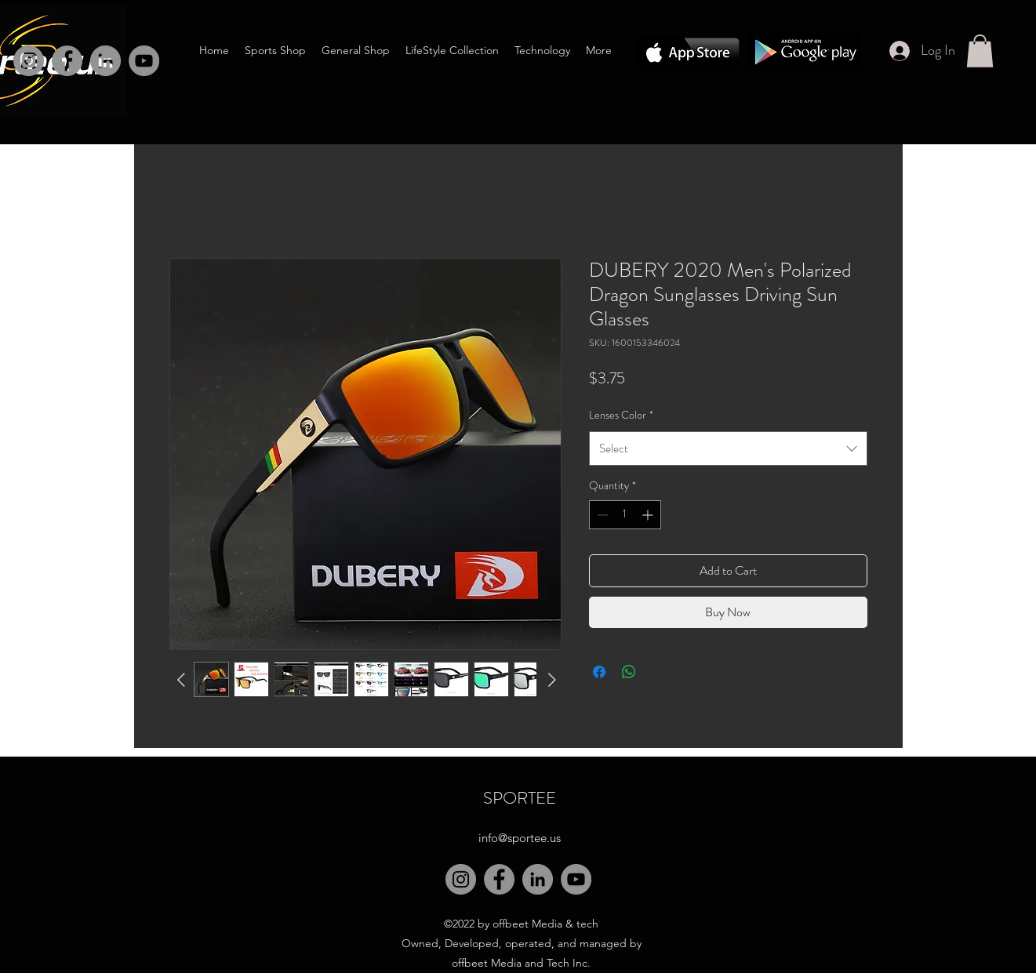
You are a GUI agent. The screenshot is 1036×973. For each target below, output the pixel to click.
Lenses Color (621, 415)
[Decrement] (601, 514)
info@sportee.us (519, 837)
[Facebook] (67, 60)
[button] (980, 50)
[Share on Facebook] (599, 672)
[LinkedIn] (105, 60)
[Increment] (649, 514)
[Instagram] (28, 60)
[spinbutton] (625, 514)
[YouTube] (576, 879)
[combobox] (728, 448)
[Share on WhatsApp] (629, 672)
